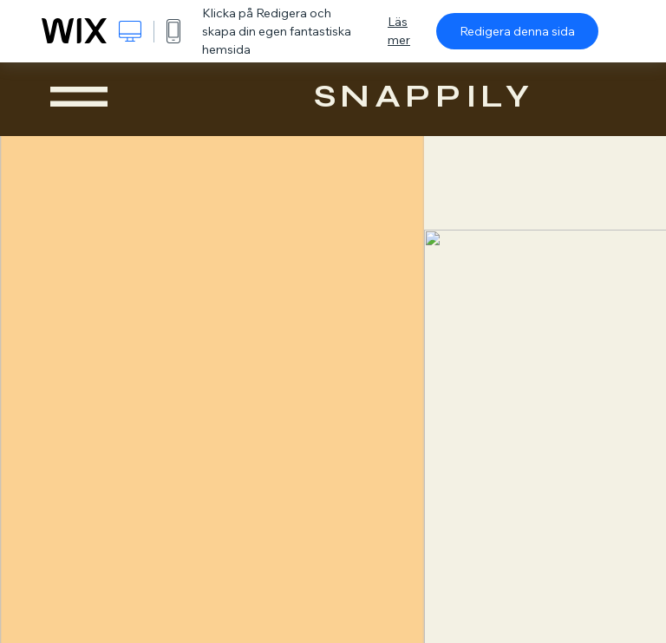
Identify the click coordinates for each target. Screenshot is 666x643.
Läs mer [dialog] (399, 31)
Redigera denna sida (517, 31)
